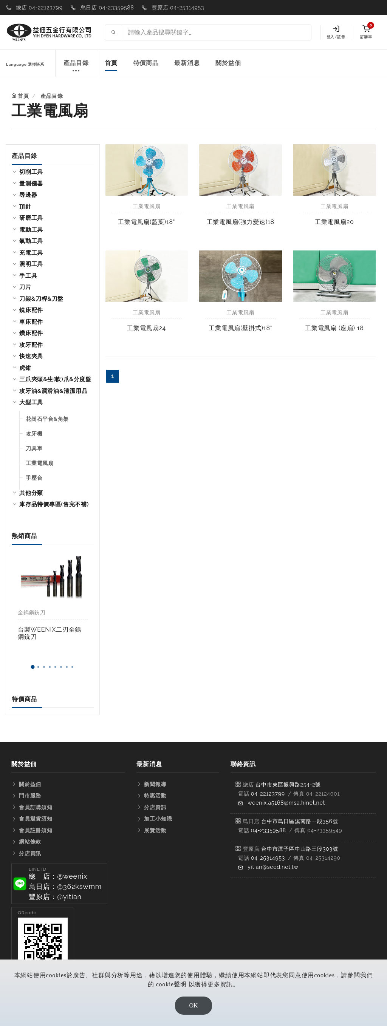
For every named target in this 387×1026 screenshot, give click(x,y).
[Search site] (216, 32)
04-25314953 (268, 858)
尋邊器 (28, 195)
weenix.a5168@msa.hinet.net (286, 803)
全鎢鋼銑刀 (32, 612)
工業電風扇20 (334, 222)
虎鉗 (25, 368)
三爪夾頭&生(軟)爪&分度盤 (55, 379)
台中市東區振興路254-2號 (288, 785)
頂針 (25, 206)
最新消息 (187, 62)
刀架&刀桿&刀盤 (41, 298)
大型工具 (31, 402)
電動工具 (31, 229)
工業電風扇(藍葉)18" (146, 222)
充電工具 (31, 252)
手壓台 (34, 478)
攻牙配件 (31, 344)
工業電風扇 (40, 463)
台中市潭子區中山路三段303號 (299, 849)
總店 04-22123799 (39, 8)
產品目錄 (76, 67)
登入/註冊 (336, 32)
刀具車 (34, 448)
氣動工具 (31, 241)
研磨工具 (31, 218)
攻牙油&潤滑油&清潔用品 (53, 391)
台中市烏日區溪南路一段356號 (299, 821)
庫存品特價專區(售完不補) (54, 504)
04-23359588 (268, 830)
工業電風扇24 (146, 328)
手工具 (28, 275)
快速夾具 (31, 356)
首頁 (111, 62)
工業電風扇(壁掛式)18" (240, 328)
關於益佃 (228, 62)
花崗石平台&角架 (47, 419)
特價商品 (146, 62)
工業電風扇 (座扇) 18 (334, 328)
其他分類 (31, 493)
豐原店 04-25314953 (178, 8)
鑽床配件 (31, 333)
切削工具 (31, 171)
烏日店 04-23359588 (107, 8)
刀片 (25, 287)
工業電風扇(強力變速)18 (240, 222)
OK (193, 1005)
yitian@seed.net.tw (273, 867)
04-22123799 (268, 794)
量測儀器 (31, 183)
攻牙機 (34, 434)
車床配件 (31, 321)
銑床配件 (31, 310)
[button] (33, 667)
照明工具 (31, 264)
